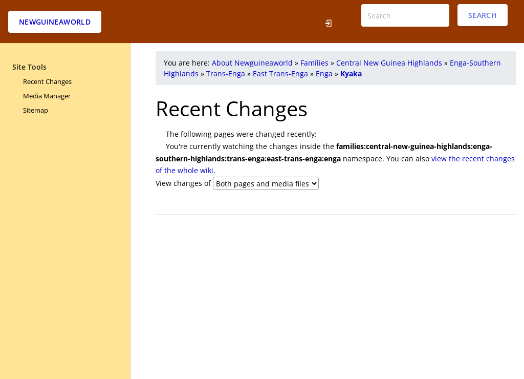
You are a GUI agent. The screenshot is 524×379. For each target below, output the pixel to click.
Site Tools (29, 67)
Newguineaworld (55, 22)
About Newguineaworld (252, 63)
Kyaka (351, 73)
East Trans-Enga (280, 73)
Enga (324, 73)
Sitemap (35, 110)
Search (482, 15)
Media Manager (47, 95)
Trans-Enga (225, 73)
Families (314, 63)
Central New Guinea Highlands (389, 63)
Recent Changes (47, 81)
